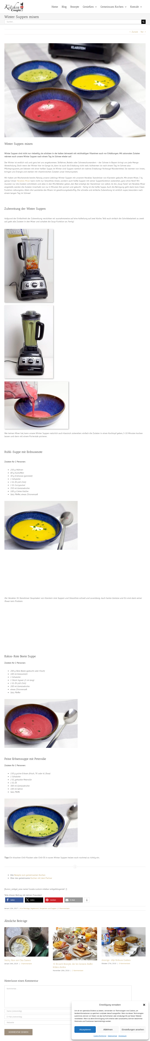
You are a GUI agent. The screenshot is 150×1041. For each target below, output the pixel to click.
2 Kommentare (77, 970)
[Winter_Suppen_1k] (75, 90)
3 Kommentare (26, 963)
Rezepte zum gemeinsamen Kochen (29, 875)
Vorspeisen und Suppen (48, 908)
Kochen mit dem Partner (41, 878)
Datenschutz (112, 1036)
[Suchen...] (72, 22)
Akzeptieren (85, 1029)
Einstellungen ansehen (133, 1029)
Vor (142, 31)
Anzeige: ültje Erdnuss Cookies (116, 960)
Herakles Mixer (23, 180)
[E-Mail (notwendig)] (68, 1017)
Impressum (123, 1036)
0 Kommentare (63, 908)
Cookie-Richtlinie (100, 1036)
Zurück (135, 31)
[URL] (68, 1022)
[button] (144, 1004)
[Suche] (143, 22)
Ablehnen (107, 1029)
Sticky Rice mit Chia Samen (17, 960)
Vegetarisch (34, 908)
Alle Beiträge (25, 908)
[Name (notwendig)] (68, 1011)
